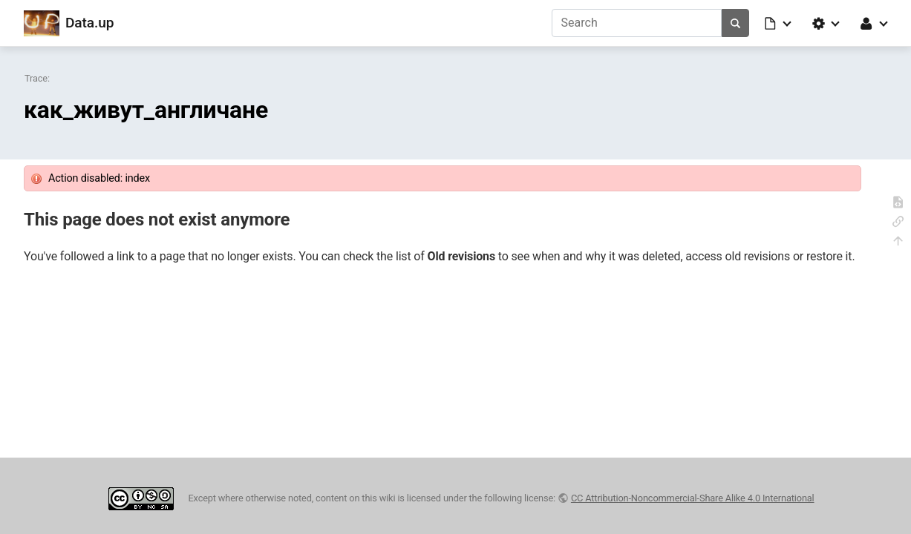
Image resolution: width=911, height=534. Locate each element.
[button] (778, 23)
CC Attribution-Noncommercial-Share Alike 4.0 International (692, 498)
